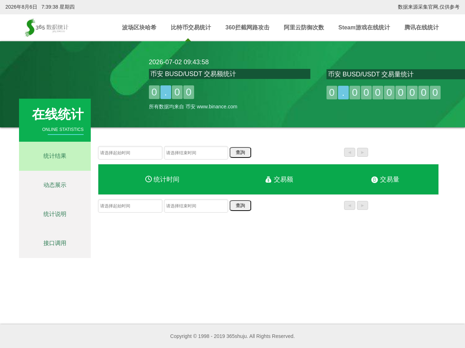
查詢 (240, 152)
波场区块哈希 (139, 27)
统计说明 (54, 214)
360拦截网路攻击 (247, 27)
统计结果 (54, 156)
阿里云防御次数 (304, 27)
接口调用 (54, 243)
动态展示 (54, 185)
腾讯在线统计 (421, 27)
